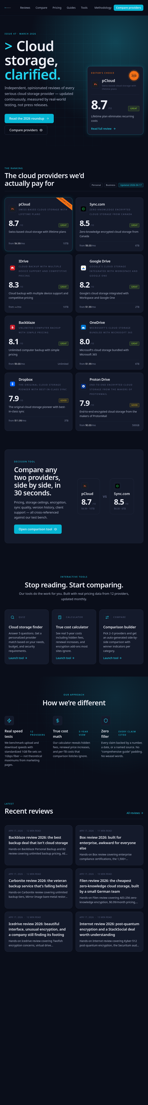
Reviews (25, 8)
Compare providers (128, 7)
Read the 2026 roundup (29, 118)
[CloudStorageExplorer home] (9, 7)
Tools (84, 8)
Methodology (102, 7)
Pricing (57, 8)
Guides (71, 8)
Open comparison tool (38, 529)
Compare (41, 8)
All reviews (135, 813)
